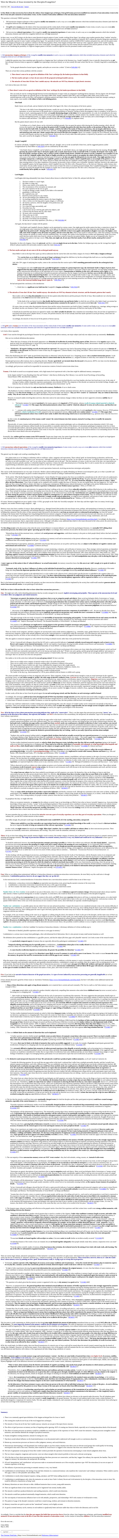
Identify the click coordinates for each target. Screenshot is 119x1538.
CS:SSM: (15, 535)
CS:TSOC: (59, 867)
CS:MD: (25, 405)
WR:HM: (74, 67)
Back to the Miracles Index (17, 6)
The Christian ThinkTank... (9, 1535)
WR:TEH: (55, 259)
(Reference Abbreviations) (50, 1535)
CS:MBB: (31, 545)
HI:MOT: (39, 769)
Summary (26, 6)
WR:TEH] (41, 146)
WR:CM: (57, 245)
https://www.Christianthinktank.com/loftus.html (82, 519)
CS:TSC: (9, 851)
